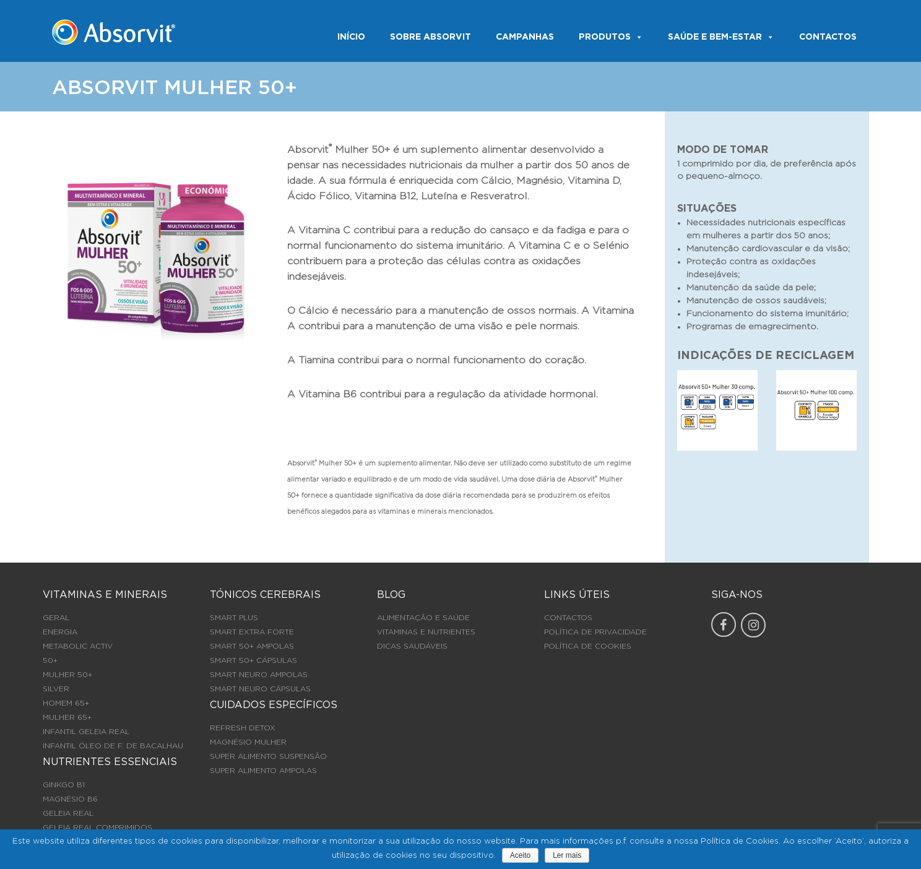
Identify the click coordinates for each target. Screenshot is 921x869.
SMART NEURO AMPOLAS (259, 674)
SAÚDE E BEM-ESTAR (721, 37)
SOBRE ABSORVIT (430, 37)
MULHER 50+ (67, 674)
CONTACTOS (828, 37)
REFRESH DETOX (242, 728)
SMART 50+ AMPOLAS (252, 646)
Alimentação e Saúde (423, 617)
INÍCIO (351, 37)
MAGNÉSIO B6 (70, 799)
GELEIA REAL (68, 813)
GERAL (56, 617)
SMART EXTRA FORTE (252, 632)
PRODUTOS (611, 37)
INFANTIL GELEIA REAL (86, 731)
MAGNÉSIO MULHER (248, 742)
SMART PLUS (234, 617)
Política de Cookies (587, 646)
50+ (50, 660)
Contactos (568, 617)
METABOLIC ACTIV (78, 646)
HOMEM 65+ (66, 703)
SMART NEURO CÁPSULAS (260, 689)
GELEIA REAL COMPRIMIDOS (97, 827)
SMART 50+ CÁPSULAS (253, 660)
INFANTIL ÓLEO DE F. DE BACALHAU (113, 746)
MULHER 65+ (67, 717)
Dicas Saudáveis (412, 646)
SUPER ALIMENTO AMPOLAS (263, 770)
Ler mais (567, 855)
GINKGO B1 (64, 785)
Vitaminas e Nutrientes (426, 632)
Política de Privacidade (595, 632)
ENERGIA (60, 632)
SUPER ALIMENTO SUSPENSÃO (268, 756)
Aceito (520, 855)
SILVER (56, 689)
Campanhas (525, 37)
